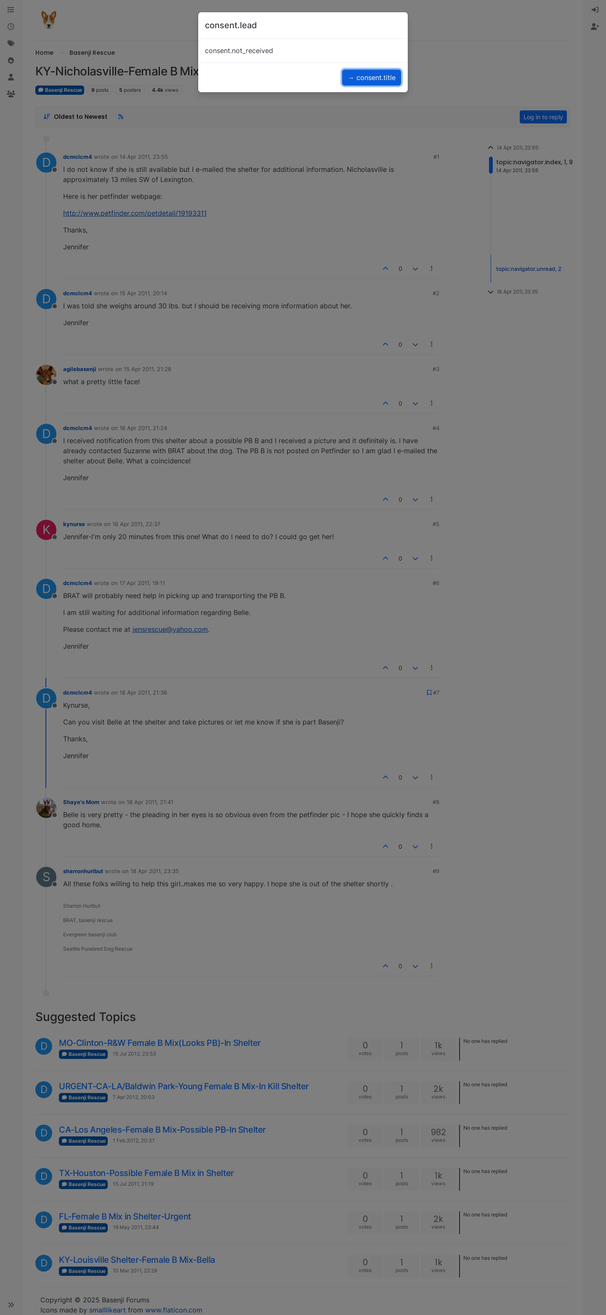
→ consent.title (372, 77)
